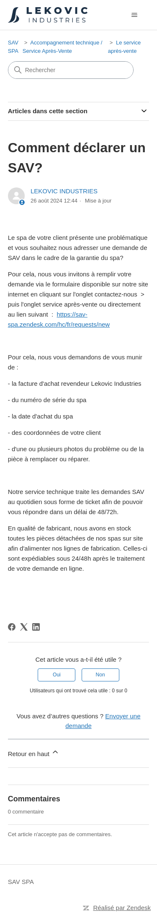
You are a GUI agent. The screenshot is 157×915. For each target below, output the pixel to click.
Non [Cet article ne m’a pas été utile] (100, 675)
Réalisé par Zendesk (122, 907)
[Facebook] (11, 627)
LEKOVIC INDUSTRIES (64, 191)
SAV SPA (21, 881)
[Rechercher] (70, 70)
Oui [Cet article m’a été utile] (57, 675)
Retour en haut (33, 752)
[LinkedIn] (36, 627)
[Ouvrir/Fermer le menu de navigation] (134, 15)
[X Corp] (24, 627)
